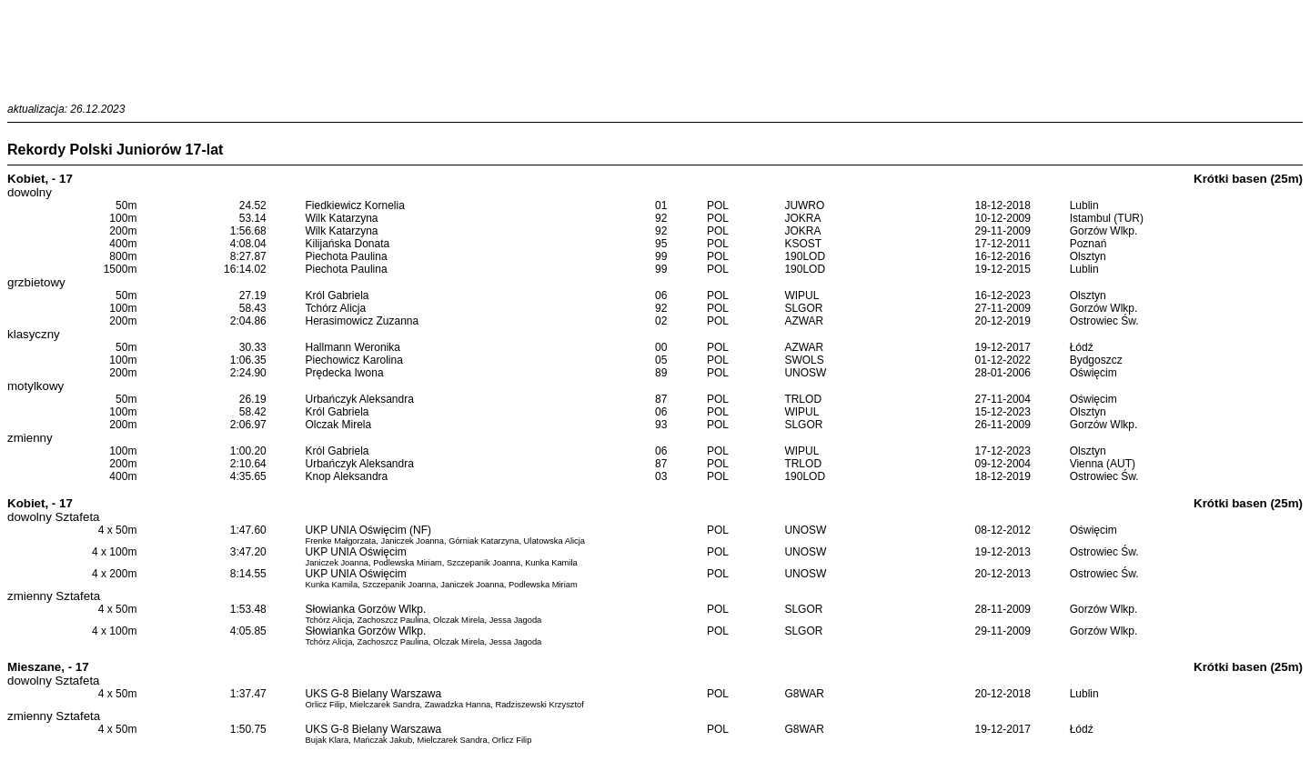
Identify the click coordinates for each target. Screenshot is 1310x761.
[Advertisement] (655, 48)
